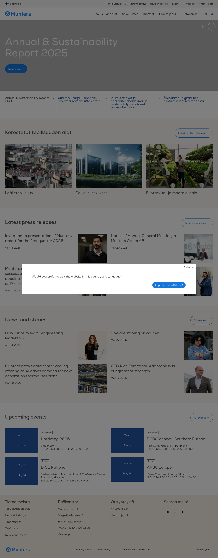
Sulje (189, 267)
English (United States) (169, 285)
